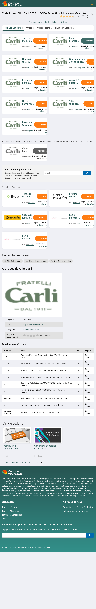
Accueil (5, 419)
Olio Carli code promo (37, 261)
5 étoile (68, 290)
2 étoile (58, 290)
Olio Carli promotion (62, 261)
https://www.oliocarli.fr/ (64, 280)
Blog (4, 475)
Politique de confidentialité (75, 467)
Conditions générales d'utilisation (78, 463)
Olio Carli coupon (14, 261)
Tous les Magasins (10, 467)
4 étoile (65, 290)
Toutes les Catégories (12, 471)
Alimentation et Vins (46, 48)
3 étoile (62, 290)
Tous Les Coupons (10, 463)
